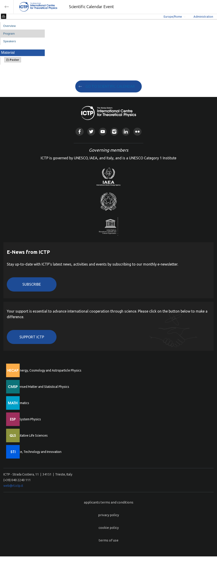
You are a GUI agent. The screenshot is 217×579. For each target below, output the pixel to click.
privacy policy (108, 515)
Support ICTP (31, 337)
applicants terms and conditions (108, 502)
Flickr (137, 132)
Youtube (103, 132)
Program (9, 33)
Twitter (91, 132)
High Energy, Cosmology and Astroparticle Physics (46, 370)
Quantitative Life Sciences (29, 435)
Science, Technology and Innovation (36, 452)
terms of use (108, 540)
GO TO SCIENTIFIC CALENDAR (110, 86)
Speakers (9, 41)
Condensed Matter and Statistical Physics (40, 386)
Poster (12, 59)
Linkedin (126, 132)
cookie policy (109, 528)
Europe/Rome (173, 16)
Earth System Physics (26, 419)
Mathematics (20, 403)
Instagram (114, 132)
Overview (9, 26)
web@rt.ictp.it (13, 485)
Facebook (79, 132)
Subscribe (31, 284)
